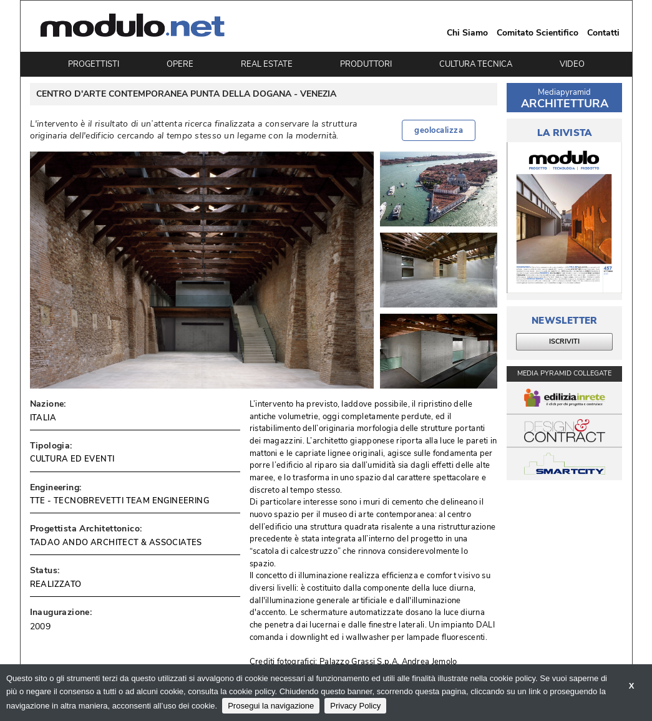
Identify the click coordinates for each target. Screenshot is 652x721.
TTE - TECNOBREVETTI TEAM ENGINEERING (119, 500)
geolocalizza (438, 130)
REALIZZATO (56, 584)
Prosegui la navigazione (271, 705)
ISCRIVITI (564, 341)
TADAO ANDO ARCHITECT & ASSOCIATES (116, 542)
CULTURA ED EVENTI (72, 459)
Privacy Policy (355, 705)
